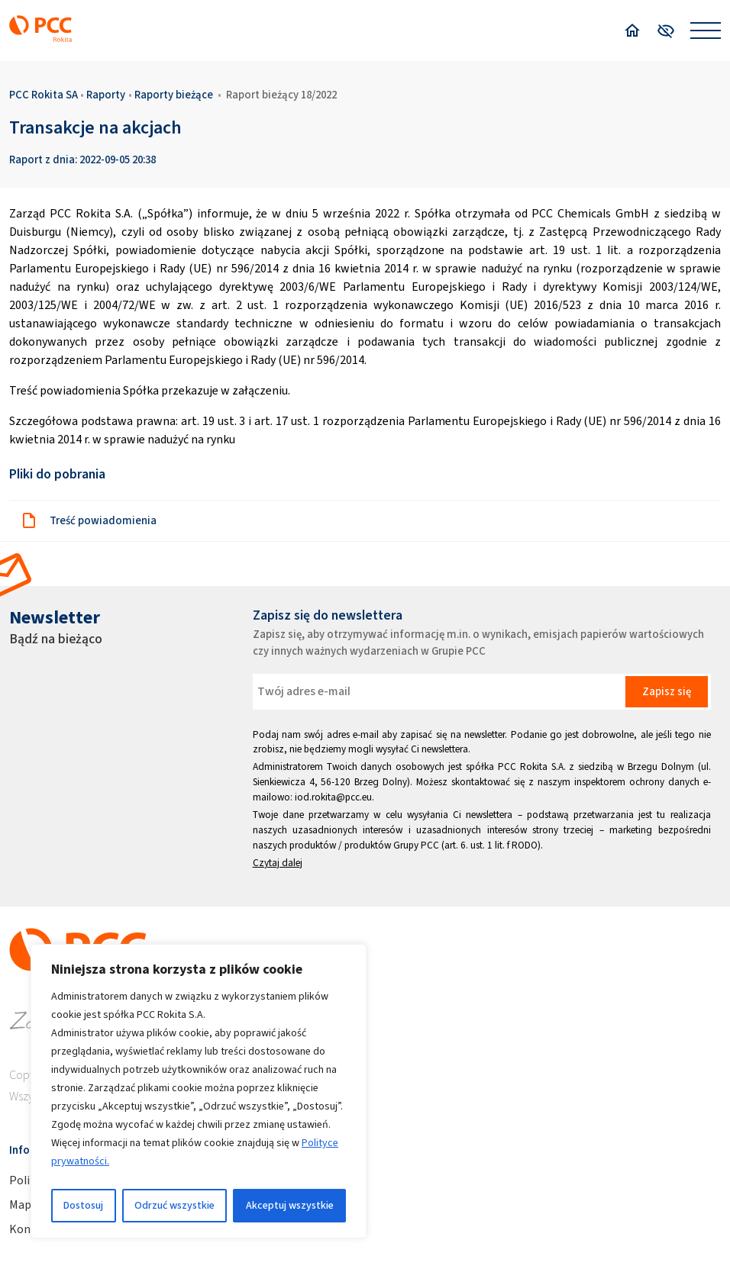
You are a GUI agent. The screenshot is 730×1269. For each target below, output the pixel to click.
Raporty (105, 94)
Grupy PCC (416, 845)
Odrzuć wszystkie (174, 1205)
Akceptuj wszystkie (290, 1205)
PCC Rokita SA (43, 94)
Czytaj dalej (277, 862)
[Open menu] (705, 30)
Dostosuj (83, 1205)
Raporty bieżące (173, 94)
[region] (199, 1091)
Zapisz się (666, 691)
